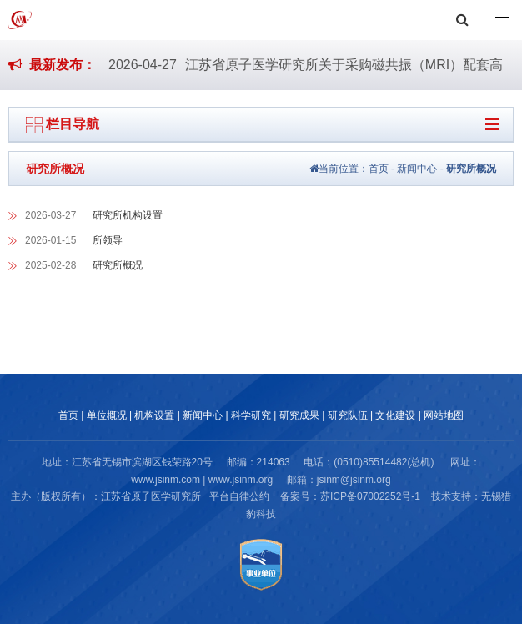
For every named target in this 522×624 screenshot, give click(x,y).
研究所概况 (471, 168)
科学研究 (251, 415)
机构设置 (154, 415)
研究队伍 (348, 415)
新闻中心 (417, 168)
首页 (379, 168)
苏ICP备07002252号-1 (370, 496)
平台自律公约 (239, 496)
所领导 (108, 240)
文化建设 (395, 415)
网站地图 (444, 415)
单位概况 (107, 415)
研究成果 (299, 415)
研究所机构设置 (128, 215)
